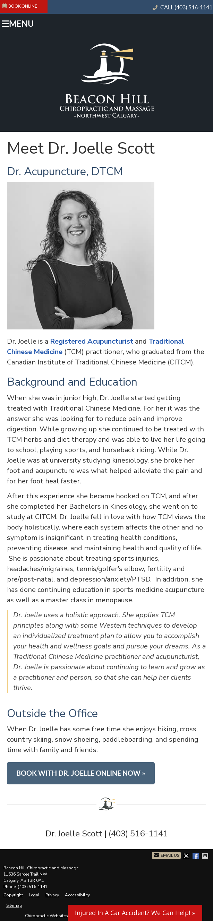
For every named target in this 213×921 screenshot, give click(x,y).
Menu (18, 23)
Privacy (52, 895)
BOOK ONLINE (19, 5)
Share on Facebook (196, 856)
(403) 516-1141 (193, 7)
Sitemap (14, 905)
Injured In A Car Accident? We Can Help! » (135, 913)
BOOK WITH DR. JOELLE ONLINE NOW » (80, 773)
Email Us (166, 855)
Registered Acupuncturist (91, 341)
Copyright (13, 895)
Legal (34, 895)
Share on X (187, 856)
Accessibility (77, 895)
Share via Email (206, 856)
